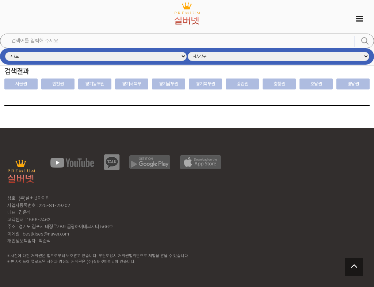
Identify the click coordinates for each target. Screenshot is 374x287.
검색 (364, 41)
